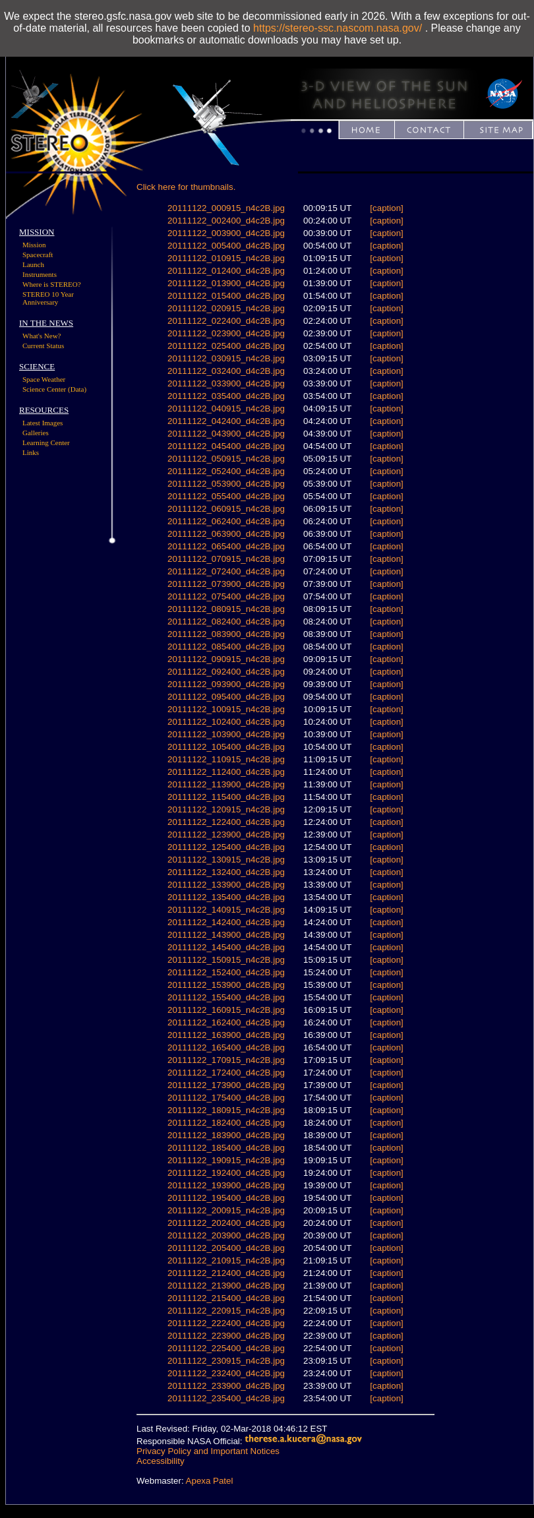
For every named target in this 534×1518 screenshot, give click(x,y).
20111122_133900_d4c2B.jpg (226, 885)
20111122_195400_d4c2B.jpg (226, 1198)
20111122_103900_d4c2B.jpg (226, 734)
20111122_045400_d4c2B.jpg (226, 446)
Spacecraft (37, 254)
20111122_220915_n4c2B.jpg (226, 1311)
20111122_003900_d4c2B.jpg (226, 233)
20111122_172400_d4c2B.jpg (226, 1073)
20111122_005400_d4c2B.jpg (226, 246)
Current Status (43, 345)
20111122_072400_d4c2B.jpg (226, 571)
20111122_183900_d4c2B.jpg (226, 1135)
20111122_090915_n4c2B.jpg (226, 659)
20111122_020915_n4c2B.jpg (226, 308)
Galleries (35, 433)
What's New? (41, 336)
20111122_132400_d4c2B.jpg (226, 872)
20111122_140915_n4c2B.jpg (226, 910)
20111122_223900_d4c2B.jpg (226, 1336)
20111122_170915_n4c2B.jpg (226, 1060)
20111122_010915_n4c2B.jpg (226, 258)
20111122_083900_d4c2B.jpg (226, 634)
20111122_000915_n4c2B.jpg (226, 208)
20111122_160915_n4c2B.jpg (226, 1010)
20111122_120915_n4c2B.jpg (226, 809)
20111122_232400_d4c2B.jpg (226, 1373)
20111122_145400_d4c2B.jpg (226, 947)
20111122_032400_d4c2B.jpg (226, 371)
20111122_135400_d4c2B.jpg (226, 897)
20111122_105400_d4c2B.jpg (226, 747)
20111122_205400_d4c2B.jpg (226, 1248)
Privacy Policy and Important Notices (208, 1451)
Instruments (39, 274)
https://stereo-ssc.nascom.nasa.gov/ (337, 28)
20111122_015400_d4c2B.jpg (226, 296)
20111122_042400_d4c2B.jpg (226, 421)
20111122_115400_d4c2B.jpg (226, 797)
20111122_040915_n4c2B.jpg (226, 408)
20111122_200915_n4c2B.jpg (226, 1210)
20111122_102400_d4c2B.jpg (226, 722)
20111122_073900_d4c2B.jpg (226, 584)
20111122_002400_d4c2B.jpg (226, 221)
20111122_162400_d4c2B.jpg (226, 1022)
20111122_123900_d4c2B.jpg (226, 834)
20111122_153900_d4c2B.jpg (226, 985)
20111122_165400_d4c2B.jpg (226, 1047)
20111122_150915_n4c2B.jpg (226, 960)
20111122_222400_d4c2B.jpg (226, 1323)
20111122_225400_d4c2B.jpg (226, 1348)
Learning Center (46, 442)
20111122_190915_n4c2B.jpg (226, 1160)
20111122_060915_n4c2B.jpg (226, 509)
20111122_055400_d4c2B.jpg (226, 496)
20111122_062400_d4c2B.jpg (226, 521)
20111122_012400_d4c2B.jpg (226, 271)
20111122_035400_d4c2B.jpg (226, 396)
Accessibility (160, 1461)
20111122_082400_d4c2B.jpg (226, 621)
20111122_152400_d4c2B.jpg (226, 972)
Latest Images (42, 423)
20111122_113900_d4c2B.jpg (226, 784)
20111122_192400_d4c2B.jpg (226, 1173)
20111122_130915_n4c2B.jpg (226, 860)
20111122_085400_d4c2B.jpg (226, 647)
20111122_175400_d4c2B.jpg (226, 1098)
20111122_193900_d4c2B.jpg (226, 1185)
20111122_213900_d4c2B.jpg (226, 1285)
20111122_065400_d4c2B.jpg (226, 546)
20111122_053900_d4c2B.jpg (226, 484)
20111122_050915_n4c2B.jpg (226, 459)
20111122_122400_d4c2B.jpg (226, 822)
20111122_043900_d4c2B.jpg (226, 434)
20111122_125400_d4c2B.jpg (226, 847)
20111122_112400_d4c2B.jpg (226, 772)
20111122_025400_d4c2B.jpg (226, 346)
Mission (33, 245)
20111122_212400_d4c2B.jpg (226, 1273)
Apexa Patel (209, 1481)
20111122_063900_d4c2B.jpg (226, 534)
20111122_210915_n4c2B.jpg (226, 1260)
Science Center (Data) (54, 389)
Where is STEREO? (51, 284)
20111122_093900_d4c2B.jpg (226, 684)
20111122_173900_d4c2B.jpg (226, 1085)
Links (30, 452)
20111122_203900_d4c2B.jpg (226, 1235)
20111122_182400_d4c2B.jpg (226, 1123)
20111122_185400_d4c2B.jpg (226, 1148)
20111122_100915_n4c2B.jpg (226, 709)
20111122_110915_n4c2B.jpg (226, 759)
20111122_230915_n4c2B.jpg (226, 1361)
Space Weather (43, 379)
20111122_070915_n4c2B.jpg (226, 559)
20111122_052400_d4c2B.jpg (226, 471)
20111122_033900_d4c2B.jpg (226, 383)
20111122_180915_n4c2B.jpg (226, 1110)
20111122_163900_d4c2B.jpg (226, 1035)
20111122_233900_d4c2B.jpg (226, 1386)
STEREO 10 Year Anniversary (48, 298)
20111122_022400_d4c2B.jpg (226, 321)
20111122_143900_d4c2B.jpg (226, 935)
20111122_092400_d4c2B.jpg (226, 672)
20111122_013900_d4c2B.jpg (226, 283)
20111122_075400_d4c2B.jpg (226, 596)
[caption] (386, 208)
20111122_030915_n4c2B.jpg (226, 358)
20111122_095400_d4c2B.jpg (226, 697)
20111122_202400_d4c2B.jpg (226, 1223)
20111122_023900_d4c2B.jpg (226, 333)
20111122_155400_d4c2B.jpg (226, 997)
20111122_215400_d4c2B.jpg (226, 1298)
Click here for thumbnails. (185, 187)
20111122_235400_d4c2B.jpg (226, 1398)
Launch (33, 264)
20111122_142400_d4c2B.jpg (226, 922)
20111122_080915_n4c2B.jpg (226, 609)
